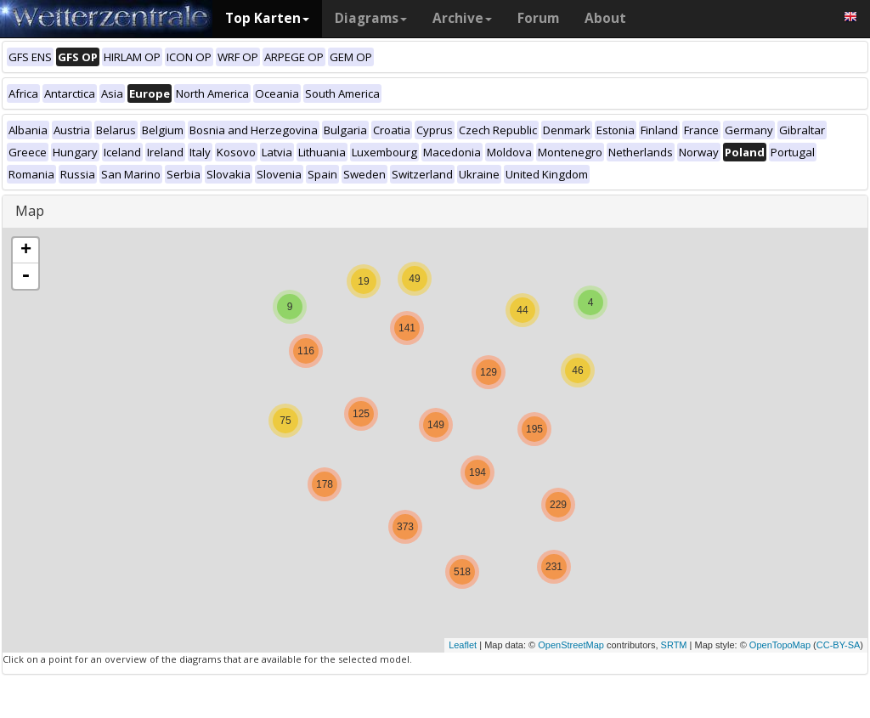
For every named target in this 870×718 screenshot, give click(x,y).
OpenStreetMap (571, 645)
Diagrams (371, 18)
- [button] (25, 276)
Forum (538, 18)
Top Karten (267, 18)
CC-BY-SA (838, 645)
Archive (462, 18)
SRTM (674, 645)
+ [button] (25, 250)
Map (29, 210)
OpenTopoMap (780, 645)
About (605, 18)
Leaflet (463, 645)
